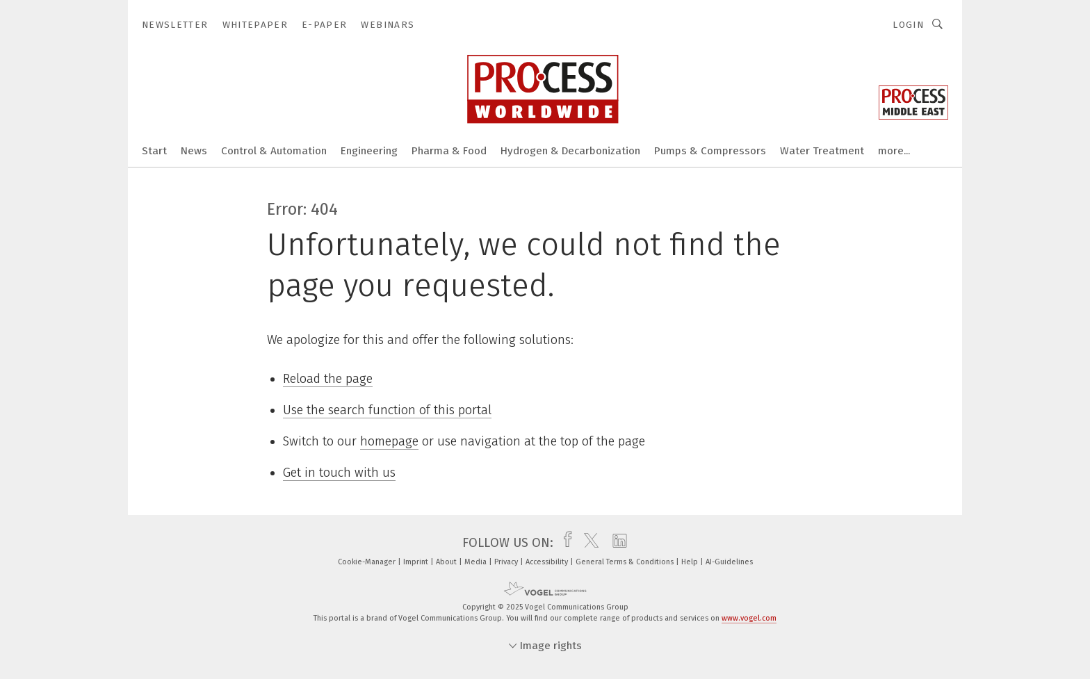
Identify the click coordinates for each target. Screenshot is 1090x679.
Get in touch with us (339, 472)
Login (908, 25)
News (194, 151)
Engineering (369, 151)
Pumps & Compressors (710, 151)
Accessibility (548, 561)
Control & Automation (274, 151)
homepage (389, 441)
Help (690, 561)
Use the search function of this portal (387, 410)
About (447, 561)
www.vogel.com (749, 618)
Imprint (416, 561)
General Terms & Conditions (626, 561)
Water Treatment (822, 151)
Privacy (507, 561)
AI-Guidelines (729, 561)
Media (476, 561)
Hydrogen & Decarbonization (570, 151)
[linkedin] (616, 542)
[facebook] (564, 542)
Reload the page (328, 378)
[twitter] (588, 542)
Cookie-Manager (368, 561)
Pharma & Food (449, 151)
